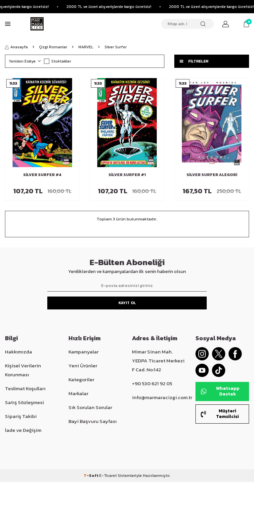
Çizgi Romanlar (53, 47)
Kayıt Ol (127, 303)
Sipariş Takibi (21, 416)
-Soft (91, 476)
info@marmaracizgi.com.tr (162, 397)
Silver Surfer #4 (42, 174)
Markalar (78, 393)
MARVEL (85, 47)
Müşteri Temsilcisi (220, 413)
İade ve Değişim (23, 430)
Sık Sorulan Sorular (90, 407)
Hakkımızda (18, 351)
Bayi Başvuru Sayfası (92, 421)
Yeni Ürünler (82, 365)
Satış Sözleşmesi (24, 402)
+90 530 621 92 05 (152, 383)
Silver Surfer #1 (127, 174)
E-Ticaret (108, 476)
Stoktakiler (57, 61)
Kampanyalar (83, 351)
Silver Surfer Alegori (212, 174)
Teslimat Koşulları (25, 388)
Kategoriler (81, 379)
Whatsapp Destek (220, 391)
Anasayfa (16, 47)
